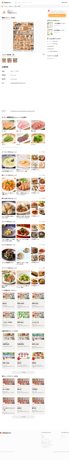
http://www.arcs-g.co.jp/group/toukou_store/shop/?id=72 (23, 111)
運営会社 (42, 435)
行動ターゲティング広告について (46, 441)
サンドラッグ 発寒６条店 (52, 41)
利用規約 (42, 437)
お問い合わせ (64, 2)
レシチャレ (63, 437)
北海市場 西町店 (50, 46)
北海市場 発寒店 (50, 48)
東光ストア (10, 11)
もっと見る (42, 152)
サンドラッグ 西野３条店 (52, 43)
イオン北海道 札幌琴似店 (52, 51)
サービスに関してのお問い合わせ (46, 444)
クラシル (62, 435)
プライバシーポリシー (45, 439)
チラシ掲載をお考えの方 (45, 446)
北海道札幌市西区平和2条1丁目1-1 (18, 83)
